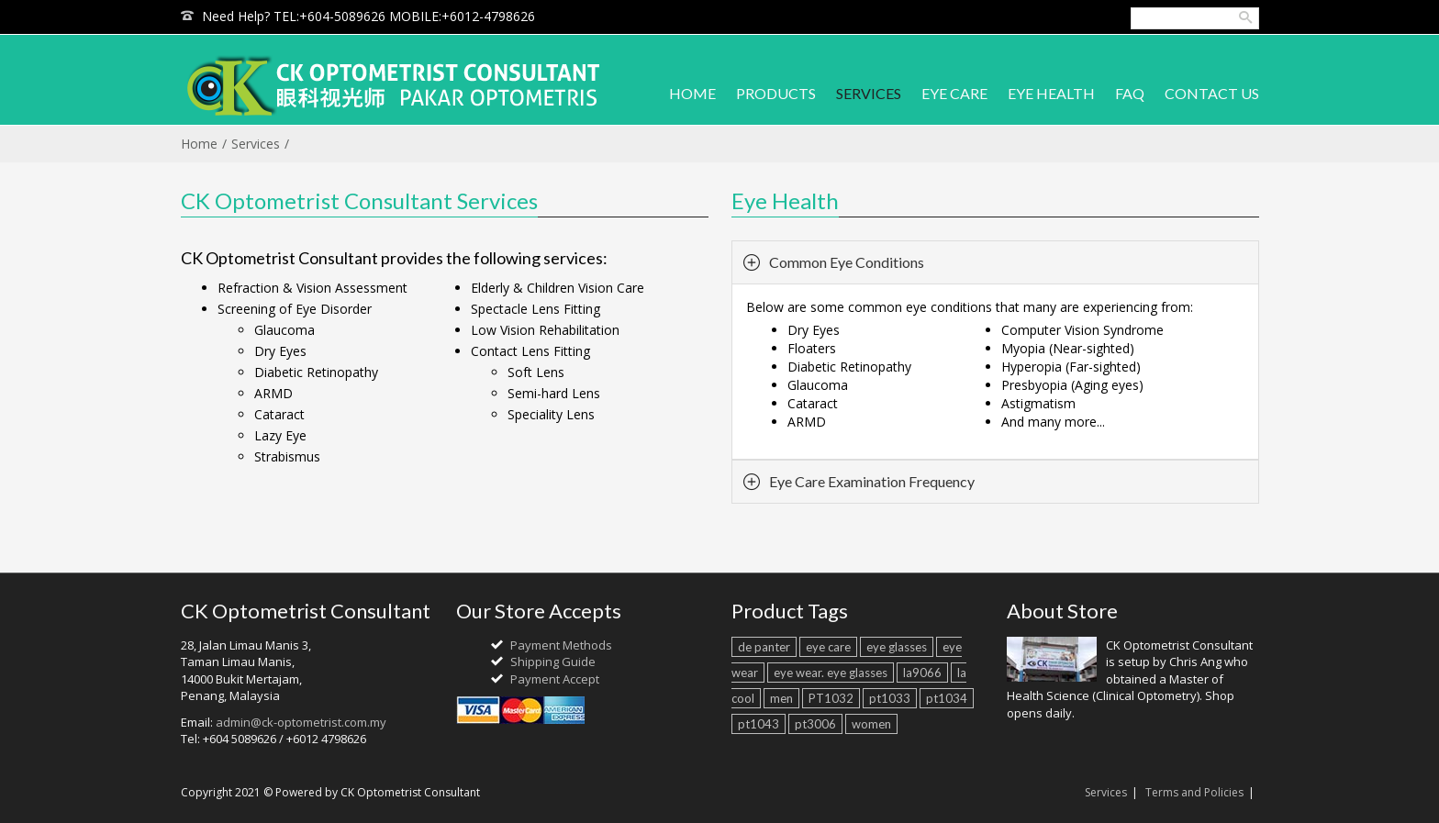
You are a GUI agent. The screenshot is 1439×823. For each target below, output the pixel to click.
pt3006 (815, 724)
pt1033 (889, 698)
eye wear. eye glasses (830, 672)
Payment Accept (554, 679)
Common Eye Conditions (846, 262)
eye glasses (896, 646)
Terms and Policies (1194, 792)
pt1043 (758, 724)
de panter (764, 646)
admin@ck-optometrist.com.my (301, 722)
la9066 (922, 672)
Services (255, 143)
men (781, 698)
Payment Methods (561, 645)
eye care (828, 646)
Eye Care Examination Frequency (872, 481)
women (871, 724)
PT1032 (831, 698)
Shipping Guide (553, 661)
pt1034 (946, 698)
